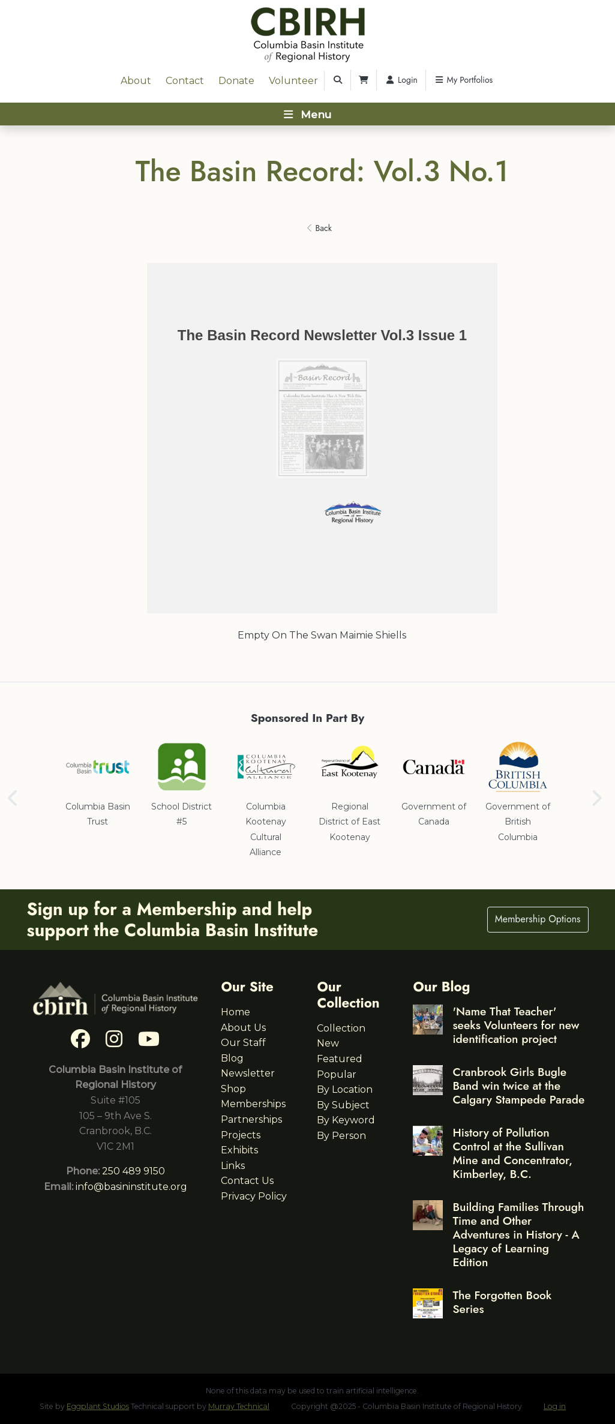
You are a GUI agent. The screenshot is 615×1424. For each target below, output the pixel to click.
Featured (339, 1059)
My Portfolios (463, 80)
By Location (345, 1089)
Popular (336, 1074)
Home (235, 1012)
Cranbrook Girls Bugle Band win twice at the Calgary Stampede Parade (518, 1085)
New (328, 1043)
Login (401, 80)
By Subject (343, 1105)
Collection (341, 1028)
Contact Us (247, 1180)
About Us (243, 1027)
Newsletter (248, 1073)
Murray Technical (238, 1406)
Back (319, 228)
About (136, 80)
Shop (233, 1089)
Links (233, 1165)
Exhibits (239, 1150)
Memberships (253, 1104)
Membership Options (538, 919)
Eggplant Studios (98, 1406)
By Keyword (346, 1120)
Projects (240, 1135)
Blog (232, 1058)
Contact (185, 80)
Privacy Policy (254, 1196)
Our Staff (243, 1042)
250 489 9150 (133, 1171)
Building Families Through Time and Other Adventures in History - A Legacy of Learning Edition (518, 1234)
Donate (236, 80)
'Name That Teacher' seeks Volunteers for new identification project (515, 1025)
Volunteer (293, 80)
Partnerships (251, 1119)
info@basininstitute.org (131, 1186)
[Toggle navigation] (307, 114)
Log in (555, 1406)
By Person (341, 1135)
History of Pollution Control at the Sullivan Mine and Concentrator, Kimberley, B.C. (512, 1153)
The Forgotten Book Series (501, 1302)
